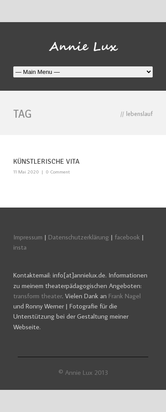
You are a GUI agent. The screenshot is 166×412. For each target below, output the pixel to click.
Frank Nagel (124, 296)
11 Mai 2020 (26, 172)
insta (20, 247)
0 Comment (58, 172)
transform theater (37, 296)
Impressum (27, 237)
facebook (127, 237)
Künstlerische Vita (46, 161)
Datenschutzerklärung (78, 237)
